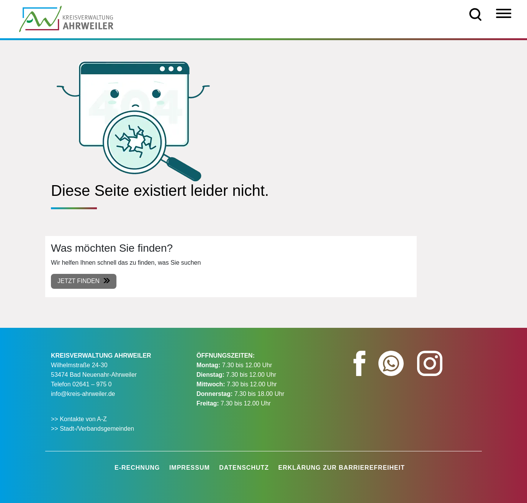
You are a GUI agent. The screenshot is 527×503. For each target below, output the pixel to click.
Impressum (189, 467)
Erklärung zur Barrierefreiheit (341, 467)
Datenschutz (244, 467)
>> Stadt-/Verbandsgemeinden (92, 428)
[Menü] (503, 13)
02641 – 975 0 (91, 384)
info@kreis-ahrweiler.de (83, 394)
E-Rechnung (137, 467)
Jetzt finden (78, 281)
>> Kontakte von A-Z (79, 419)
